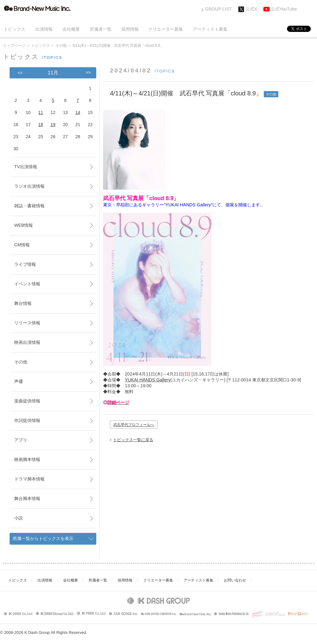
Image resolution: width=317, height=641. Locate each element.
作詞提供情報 (27, 420)
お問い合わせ (235, 580)
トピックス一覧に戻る (133, 439)
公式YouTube (284, 9)
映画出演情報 (27, 342)
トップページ (14, 45)
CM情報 (22, 244)
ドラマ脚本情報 (29, 478)
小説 (18, 518)
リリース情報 (27, 322)
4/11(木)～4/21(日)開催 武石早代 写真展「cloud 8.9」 (186, 93)
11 (40, 112)
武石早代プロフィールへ (133, 425)
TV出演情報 (25, 166)
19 (52, 124)
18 (40, 124)
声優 (18, 381)
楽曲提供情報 (27, 400)
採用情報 (130, 29)
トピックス (14, 29)
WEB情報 (23, 225)
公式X (251, 9)
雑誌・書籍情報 (29, 205)
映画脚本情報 (27, 459)
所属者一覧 (100, 29)
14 (77, 112)
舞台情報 (23, 303)
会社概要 (71, 29)
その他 (61, 45)
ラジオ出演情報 (29, 186)
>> (88, 72)
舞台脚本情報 (27, 498)
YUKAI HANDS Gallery (147, 379)
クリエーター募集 (165, 29)
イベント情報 (27, 283)
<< (20, 72)
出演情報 (44, 29)
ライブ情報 (25, 264)
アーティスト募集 (210, 29)
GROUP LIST (218, 9)
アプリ (20, 439)
